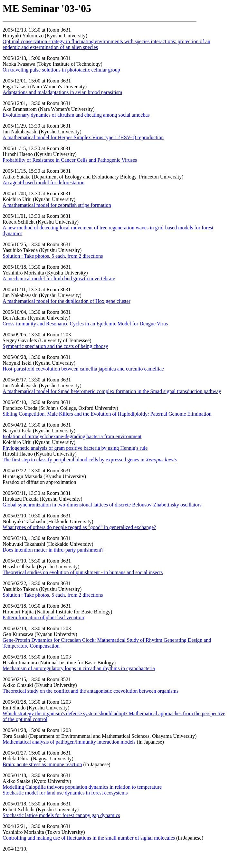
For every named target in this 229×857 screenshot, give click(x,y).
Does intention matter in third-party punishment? (53, 550)
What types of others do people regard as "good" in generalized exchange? (79, 527)
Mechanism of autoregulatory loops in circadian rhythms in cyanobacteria (79, 668)
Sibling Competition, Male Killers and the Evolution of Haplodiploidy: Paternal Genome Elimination (107, 414)
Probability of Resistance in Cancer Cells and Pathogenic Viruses (70, 160)
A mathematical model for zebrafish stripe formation (57, 205)
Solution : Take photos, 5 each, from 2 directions (53, 256)
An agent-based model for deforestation (43, 182)
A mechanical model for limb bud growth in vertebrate (59, 278)
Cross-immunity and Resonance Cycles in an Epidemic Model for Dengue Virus (85, 323)
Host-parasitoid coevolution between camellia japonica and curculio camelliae (83, 368)
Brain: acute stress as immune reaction (42, 764)
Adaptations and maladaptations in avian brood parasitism (62, 92)
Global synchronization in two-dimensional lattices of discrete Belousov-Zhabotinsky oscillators (102, 504)
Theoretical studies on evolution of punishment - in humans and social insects (83, 572)
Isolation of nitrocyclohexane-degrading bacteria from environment (72, 436)
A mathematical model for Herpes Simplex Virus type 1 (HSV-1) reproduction (83, 137)
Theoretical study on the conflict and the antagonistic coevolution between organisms (90, 691)
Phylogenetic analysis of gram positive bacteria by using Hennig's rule (75, 448)
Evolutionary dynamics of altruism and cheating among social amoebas (76, 115)
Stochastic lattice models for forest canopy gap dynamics (61, 815)
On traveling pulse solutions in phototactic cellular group (61, 69)
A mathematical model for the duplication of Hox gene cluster (66, 301)
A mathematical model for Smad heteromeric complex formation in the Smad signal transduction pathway (112, 391)
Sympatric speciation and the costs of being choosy (55, 346)
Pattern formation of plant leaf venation (43, 617)
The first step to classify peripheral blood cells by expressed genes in (90, 459)
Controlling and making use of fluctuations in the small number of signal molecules (89, 838)
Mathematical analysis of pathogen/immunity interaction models (69, 742)
